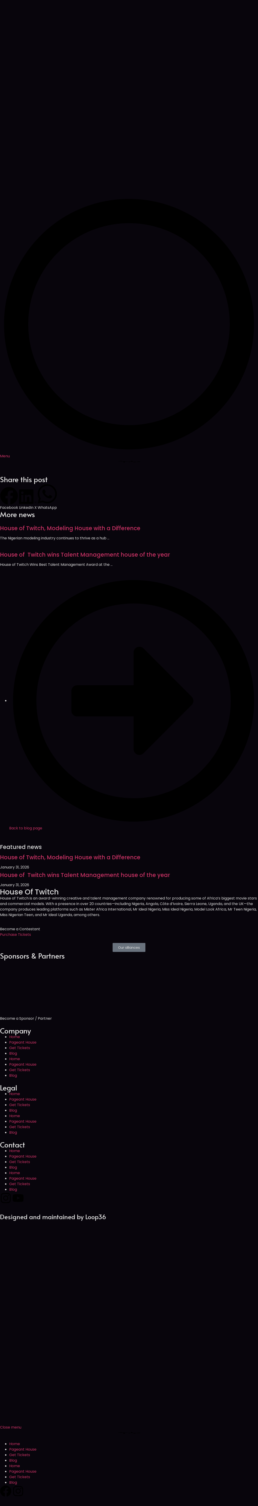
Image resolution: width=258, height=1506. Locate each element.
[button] (9, 498)
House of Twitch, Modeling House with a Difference (70, 528)
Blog (13, 1053)
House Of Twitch (29, 892)
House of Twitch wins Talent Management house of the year (85, 554)
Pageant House (22, 1042)
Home (14, 1036)
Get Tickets (19, 1047)
